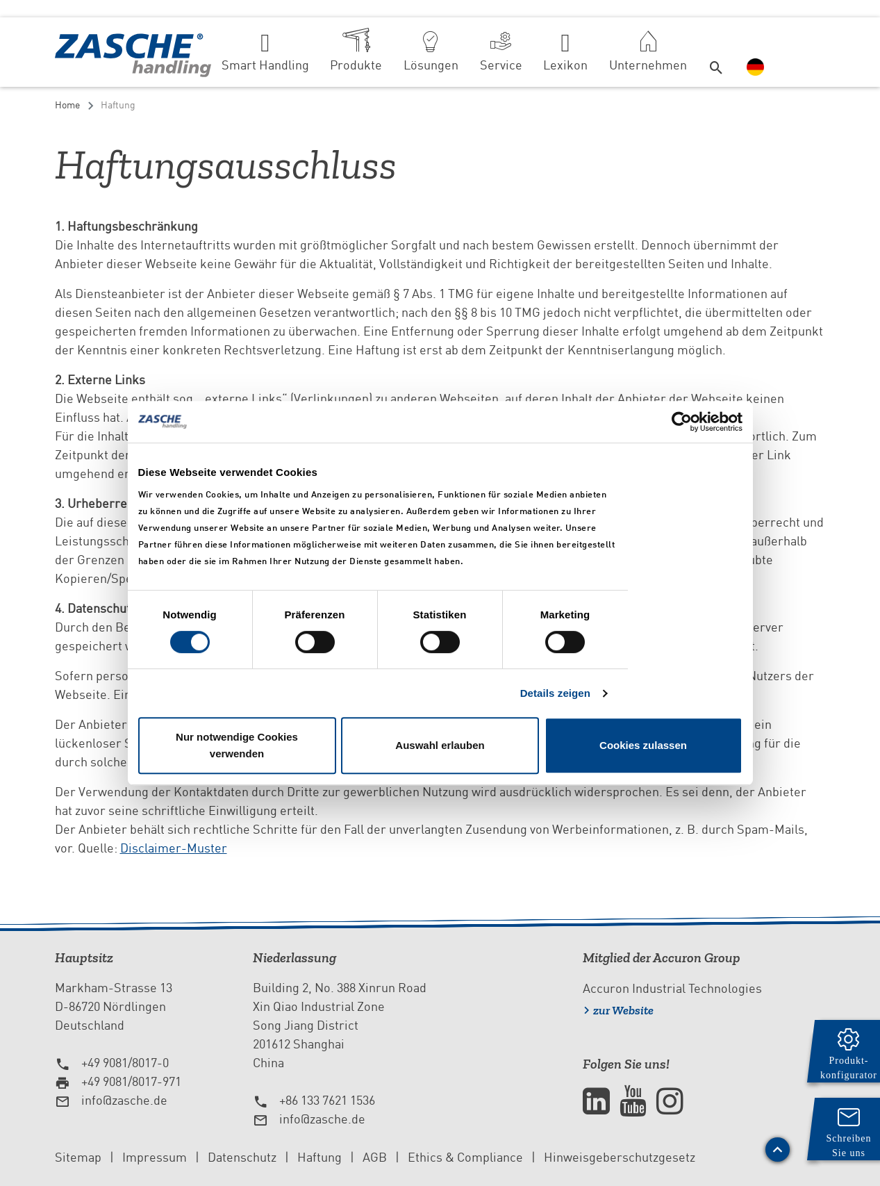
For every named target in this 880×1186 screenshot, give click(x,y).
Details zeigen (555, 693)
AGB (375, 1157)
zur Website (623, 1010)
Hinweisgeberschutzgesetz (619, 1157)
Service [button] (501, 65)
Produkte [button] (356, 65)
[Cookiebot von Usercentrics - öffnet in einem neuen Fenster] (681, 421)
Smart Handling (265, 65)
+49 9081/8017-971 (131, 1081)
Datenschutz (242, 1157)
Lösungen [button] (431, 65)
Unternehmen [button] (648, 65)
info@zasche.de (124, 1100)
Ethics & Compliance (465, 1157)
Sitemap (78, 1157)
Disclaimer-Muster (173, 848)
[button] (716, 52)
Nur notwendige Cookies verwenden (237, 745)
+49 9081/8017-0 (125, 1063)
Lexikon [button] (565, 65)
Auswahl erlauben (439, 745)
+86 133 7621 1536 (327, 1100)
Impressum (154, 1157)
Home (67, 105)
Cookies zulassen (643, 745)
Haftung (319, 1157)
